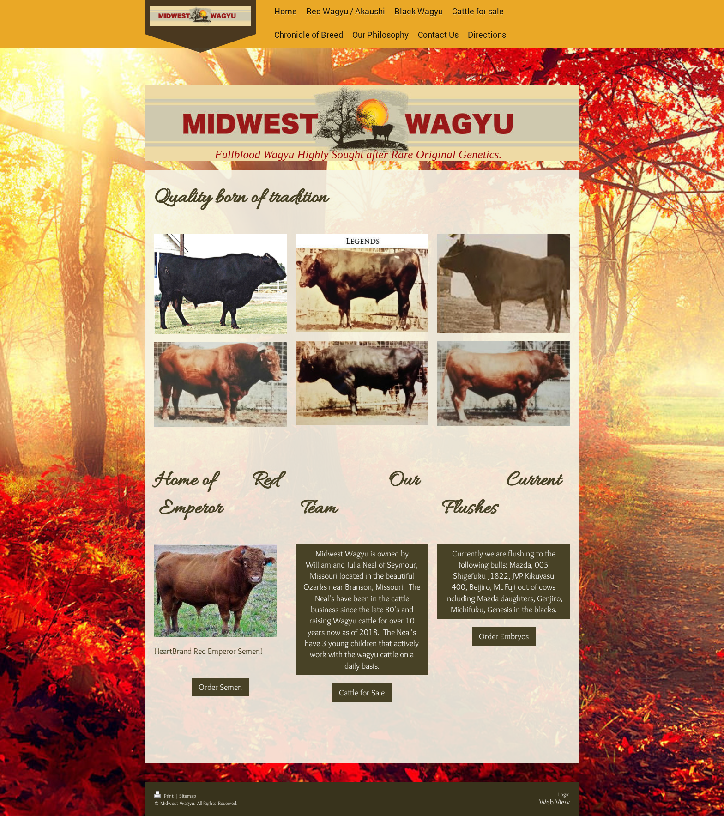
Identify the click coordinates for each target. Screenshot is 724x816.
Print (164, 795)
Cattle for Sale (362, 693)
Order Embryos (504, 636)
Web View (554, 802)
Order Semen (220, 687)
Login (564, 794)
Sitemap (187, 795)
